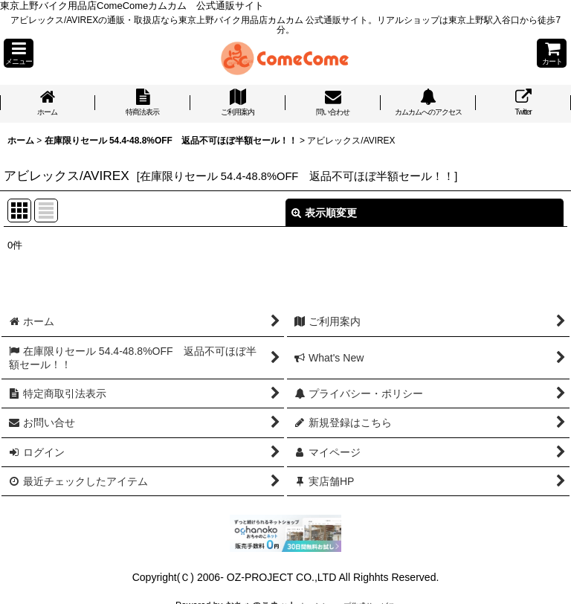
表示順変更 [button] (324, 213)
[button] (18, 53)
